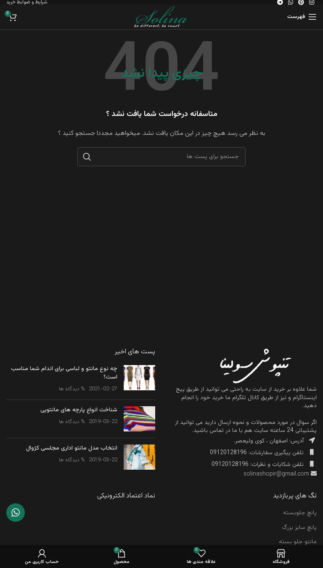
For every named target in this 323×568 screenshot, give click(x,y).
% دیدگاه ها (72, 389)
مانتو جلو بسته (298, 542)
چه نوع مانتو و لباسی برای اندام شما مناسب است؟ (64, 373)
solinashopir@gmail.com (276, 474)
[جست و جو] (161, 156)
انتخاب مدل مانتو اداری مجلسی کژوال (71, 448)
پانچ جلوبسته (300, 513)
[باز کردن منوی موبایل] (302, 16)
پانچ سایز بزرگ (299, 527)
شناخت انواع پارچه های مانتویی (78, 410)
